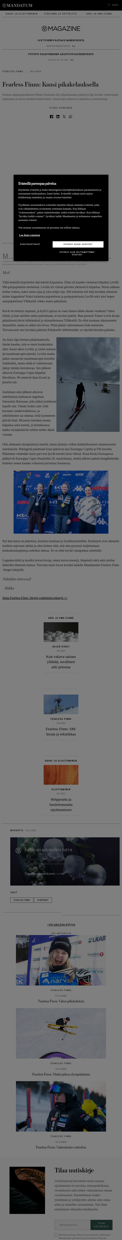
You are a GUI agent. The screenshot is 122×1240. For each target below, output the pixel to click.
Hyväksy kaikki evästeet (78, 244)
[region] (61, 218)
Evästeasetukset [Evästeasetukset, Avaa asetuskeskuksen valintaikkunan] (30, 244)
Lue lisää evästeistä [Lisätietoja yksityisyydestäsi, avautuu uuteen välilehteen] (29, 235)
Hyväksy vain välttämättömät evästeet (77, 253)
